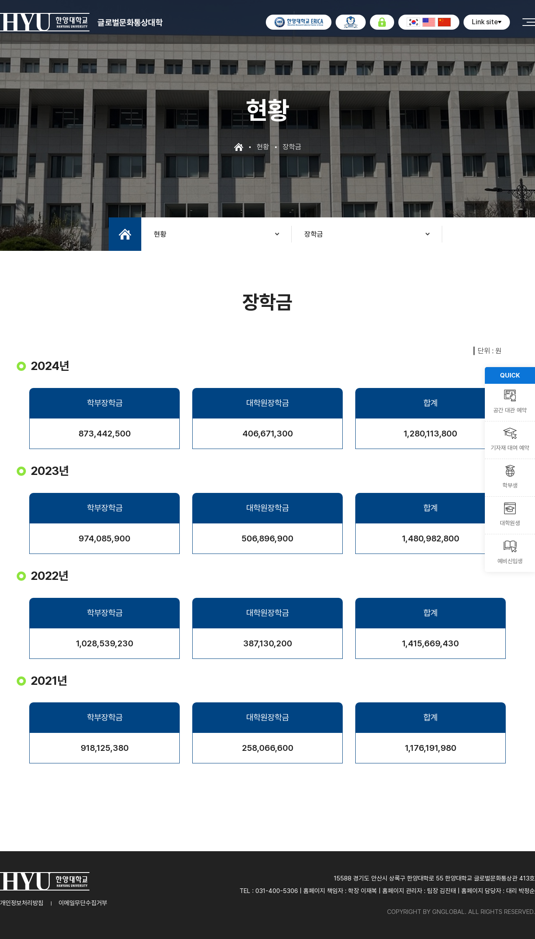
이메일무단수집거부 (83, 903)
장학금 (313, 234)
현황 (160, 234)
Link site (487, 22)
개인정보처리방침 (21, 903)
